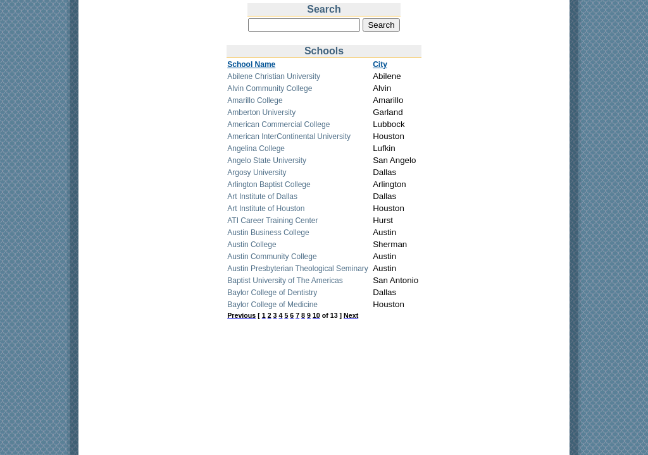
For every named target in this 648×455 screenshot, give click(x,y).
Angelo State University (266, 160)
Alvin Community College (269, 88)
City (380, 64)
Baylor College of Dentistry (272, 292)
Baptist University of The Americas (285, 280)
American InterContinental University (289, 136)
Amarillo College (254, 100)
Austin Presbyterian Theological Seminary (297, 268)
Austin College (251, 244)
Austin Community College (271, 256)
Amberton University (261, 112)
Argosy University (256, 172)
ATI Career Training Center (272, 220)
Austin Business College (268, 232)
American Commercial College (278, 124)
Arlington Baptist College (268, 184)
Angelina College (256, 148)
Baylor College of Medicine (272, 304)
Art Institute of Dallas (262, 196)
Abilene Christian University (273, 76)
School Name (251, 64)
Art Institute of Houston (265, 208)
